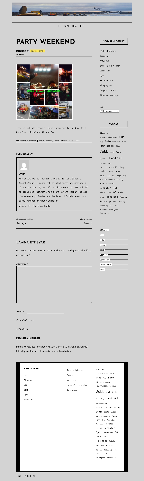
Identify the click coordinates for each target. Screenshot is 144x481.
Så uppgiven (106, 85)
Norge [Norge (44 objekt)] (118, 176)
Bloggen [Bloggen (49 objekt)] (104, 133)
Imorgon (104, 56)
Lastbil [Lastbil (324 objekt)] (115, 158)
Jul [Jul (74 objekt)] (112, 152)
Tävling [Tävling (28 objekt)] (122, 202)
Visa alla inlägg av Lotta (34, 206)
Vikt (102, 269)
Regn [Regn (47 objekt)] (125, 176)
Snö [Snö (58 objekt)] (114, 192)
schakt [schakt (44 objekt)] (111, 184)
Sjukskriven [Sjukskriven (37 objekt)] (105, 192)
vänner (77, 141)
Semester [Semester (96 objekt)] (105, 187)
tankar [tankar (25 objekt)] (102, 197)
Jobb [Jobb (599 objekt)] (104, 151)
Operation (105, 70)
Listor (103, 255)
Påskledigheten (108, 51)
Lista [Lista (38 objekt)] (110, 172)
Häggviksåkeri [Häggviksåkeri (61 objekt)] (107, 146)
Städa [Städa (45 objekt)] (120, 192)
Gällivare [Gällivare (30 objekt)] (116, 141)
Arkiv (102, 107)
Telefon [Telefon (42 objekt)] (123, 197)
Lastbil (48, 141)
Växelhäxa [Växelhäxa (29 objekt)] (103, 210)
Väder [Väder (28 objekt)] (117, 206)
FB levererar (106, 80)
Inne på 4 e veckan (110, 66)
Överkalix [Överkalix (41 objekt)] (104, 214)
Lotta (21, 55)
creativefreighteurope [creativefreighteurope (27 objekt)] (109, 137)
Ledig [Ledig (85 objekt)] (103, 171)
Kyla (102, 75)
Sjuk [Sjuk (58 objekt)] (115, 188)
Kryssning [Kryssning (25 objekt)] (103, 158)
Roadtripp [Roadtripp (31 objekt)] (109, 180)
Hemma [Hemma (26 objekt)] (124, 141)
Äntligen (104, 61)
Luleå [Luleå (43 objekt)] (117, 172)
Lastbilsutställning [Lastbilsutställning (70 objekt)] (112, 167)
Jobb (102, 250)
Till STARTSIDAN (67, 26)
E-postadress (25, 320)
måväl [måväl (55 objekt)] (102, 176)
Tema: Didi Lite (25, 476)
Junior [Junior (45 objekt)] (119, 152)
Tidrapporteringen (109, 95)
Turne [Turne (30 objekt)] (115, 202)
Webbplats (22, 329)
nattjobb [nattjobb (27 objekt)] (110, 176)
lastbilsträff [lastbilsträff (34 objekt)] (105, 163)
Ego (101, 235)
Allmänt (32, 141)
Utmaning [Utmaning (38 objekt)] (104, 206)
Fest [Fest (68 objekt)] (121, 137)
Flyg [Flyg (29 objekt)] (101, 141)
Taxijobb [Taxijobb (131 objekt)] (112, 196)
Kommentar (23, 264)
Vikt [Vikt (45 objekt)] (111, 206)
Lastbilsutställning (63, 141)
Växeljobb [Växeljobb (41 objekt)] (113, 210)
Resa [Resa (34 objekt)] (101, 180)
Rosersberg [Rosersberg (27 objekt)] (118, 180)
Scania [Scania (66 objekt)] (103, 183)
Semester (104, 260)
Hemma (102, 245)
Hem (82, 26)
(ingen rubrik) (108, 90)
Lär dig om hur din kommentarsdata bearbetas (43, 351)
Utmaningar (105, 264)
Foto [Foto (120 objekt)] (108, 141)
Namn (20, 311)
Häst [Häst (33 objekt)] (118, 146)
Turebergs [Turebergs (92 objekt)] (105, 201)
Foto (102, 240)
